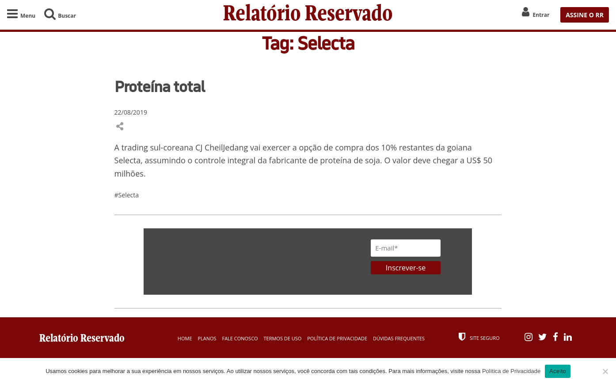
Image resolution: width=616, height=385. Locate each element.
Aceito (557, 371)
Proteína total (159, 86)
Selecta (127, 160)
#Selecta (126, 195)
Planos (207, 338)
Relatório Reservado (308, 15)
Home (185, 338)
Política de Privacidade (337, 338)
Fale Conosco (240, 338)
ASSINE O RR (585, 15)
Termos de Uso (283, 338)
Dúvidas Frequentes (399, 338)
